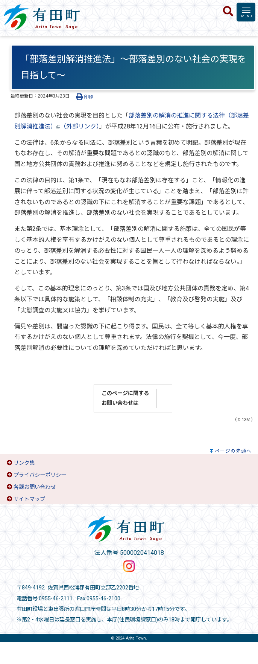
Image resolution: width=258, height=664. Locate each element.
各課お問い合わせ (35, 487)
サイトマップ (29, 499)
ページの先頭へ (233, 451)
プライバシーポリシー (40, 475)
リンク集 (24, 463)
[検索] (228, 12)
